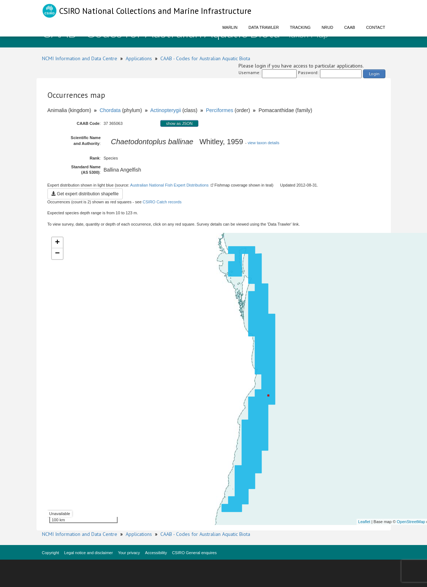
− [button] (57, 253)
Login (374, 73)
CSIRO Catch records (162, 202)
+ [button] (57, 242)
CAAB (349, 27)
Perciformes (219, 110)
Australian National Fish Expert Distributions (169, 185)
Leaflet (364, 521)
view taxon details (263, 143)
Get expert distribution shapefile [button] (85, 193)
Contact (375, 27)
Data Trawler (263, 27)
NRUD (327, 27)
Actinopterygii (165, 110)
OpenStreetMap (411, 521)
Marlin (230, 27)
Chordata (110, 110)
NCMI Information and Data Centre (79, 58)
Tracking (300, 27)
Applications (139, 58)
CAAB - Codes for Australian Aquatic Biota (205, 58)
